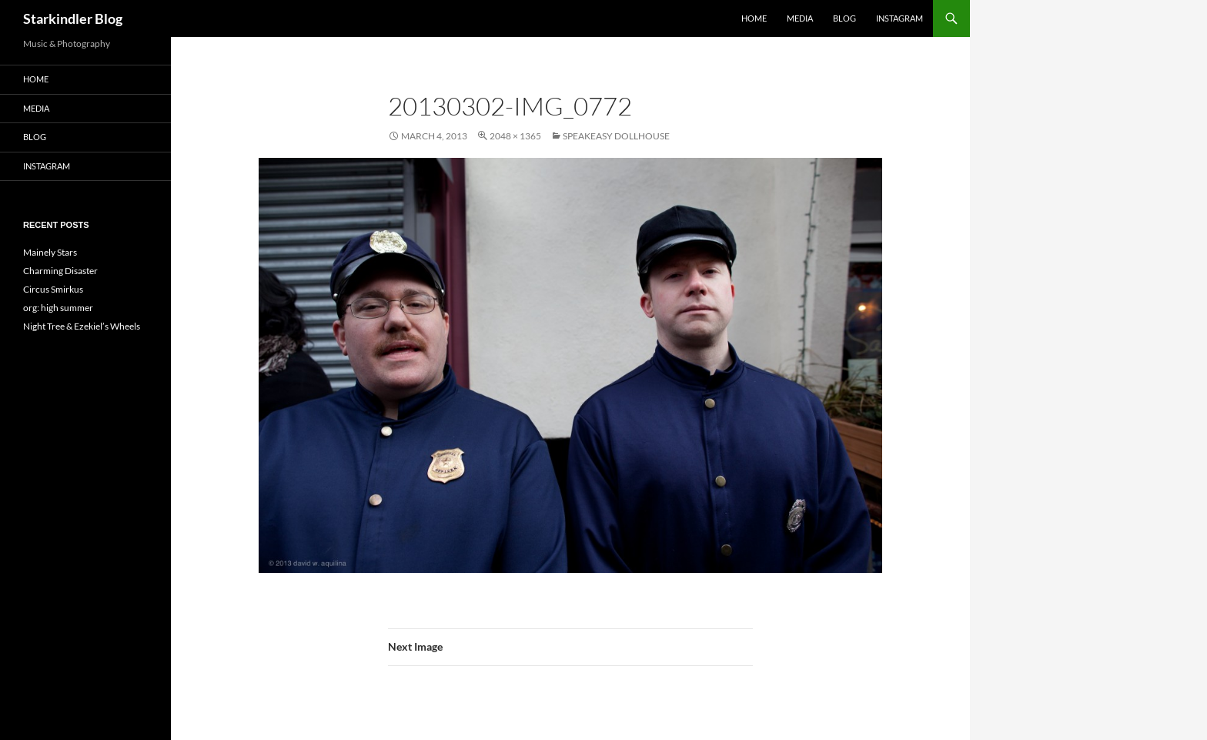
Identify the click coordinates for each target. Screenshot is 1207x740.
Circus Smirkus (53, 289)
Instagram (899, 18)
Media (800, 18)
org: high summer (58, 307)
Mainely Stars (50, 252)
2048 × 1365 (515, 136)
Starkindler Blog (72, 18)
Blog (844, 18)
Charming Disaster (60, 270)
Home (754, 18)
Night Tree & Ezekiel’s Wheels (81, 326)
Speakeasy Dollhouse (616, 136)
